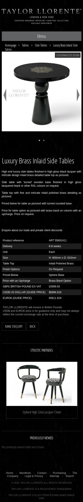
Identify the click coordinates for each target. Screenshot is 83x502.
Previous (4, 95)
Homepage (10, 45)
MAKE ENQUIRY (13, 326)
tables (25, 45)
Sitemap (54, 476)
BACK (32, 326)
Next (78, 95)
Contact (41, 473)
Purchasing (59, 473)
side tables (41, 45)
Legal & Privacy (34, 476)
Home (9, 473)
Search (70, 476)
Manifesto (25, 473)
